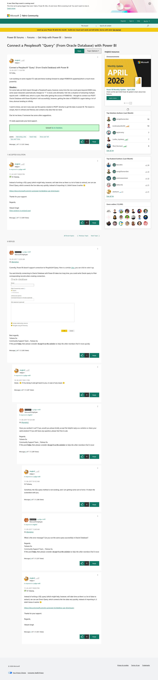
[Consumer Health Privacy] (36, 673)
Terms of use (135, 665)
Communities (72, 15)
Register (123, 21)
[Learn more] (114, 98)
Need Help (33, 136)
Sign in (131, 21)
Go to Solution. (57, 128)
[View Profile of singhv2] (17, 60)
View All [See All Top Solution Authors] (110, 150)
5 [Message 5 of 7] (30, 499)
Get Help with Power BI (49, 37)
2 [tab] (125, 103)
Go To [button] (146, 21)
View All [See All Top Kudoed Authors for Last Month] (110, 196)
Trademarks (146, 665)
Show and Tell (44, 136)
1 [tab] (124, 103)
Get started (117, 30)
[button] (79, 51)
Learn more (11, 8)
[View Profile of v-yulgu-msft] (26, 252)
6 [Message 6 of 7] (30, 558)
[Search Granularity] (89, 26)
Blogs (81, 15)
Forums (43, 15)
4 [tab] (128, 103)
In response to (17, 169)
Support (99, 15)
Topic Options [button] (92, 51)
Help (138, 21)
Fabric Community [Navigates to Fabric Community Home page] (30, 15)
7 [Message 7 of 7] (30, 632)
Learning (90, 15)
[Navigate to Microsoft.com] (13, 15)
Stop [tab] (131, 103)
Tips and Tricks (15, 139)
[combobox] (124, 26)
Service (68, 37)
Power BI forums (15, 37)
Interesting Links (21, 136)
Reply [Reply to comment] (94, 223)
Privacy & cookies (123, 665)
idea (72, 267)
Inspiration (53, 15)
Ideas (62, 15)
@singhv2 (15, 262)
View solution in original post (20, 211)
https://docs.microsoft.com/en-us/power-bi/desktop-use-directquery (34, 191)
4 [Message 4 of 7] (25, 452)
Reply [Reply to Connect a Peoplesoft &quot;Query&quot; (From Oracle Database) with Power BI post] (94, 142)
